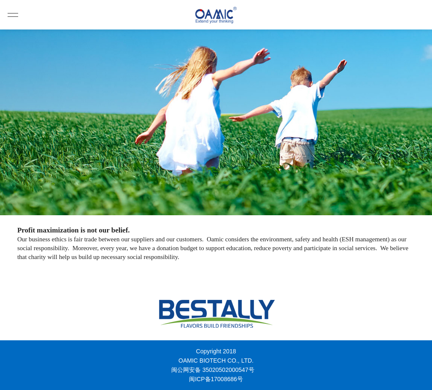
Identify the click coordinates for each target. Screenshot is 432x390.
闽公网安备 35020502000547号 (212, 369)
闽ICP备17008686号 (216, 379)
